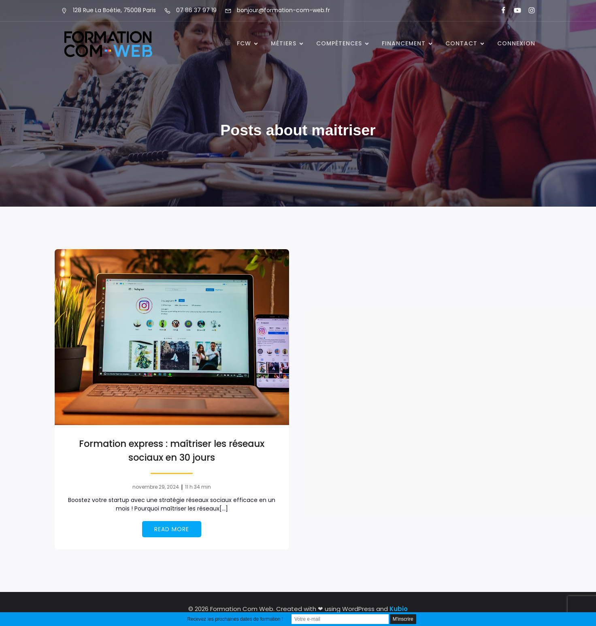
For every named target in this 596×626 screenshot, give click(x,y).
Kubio (399, 609)
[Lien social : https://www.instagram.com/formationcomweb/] (528, 10)
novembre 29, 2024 (155, 486)
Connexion (516, 43)
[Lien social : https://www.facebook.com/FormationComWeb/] (500, 10)
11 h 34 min (198, 486)
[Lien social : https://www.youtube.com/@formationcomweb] (514, 10)
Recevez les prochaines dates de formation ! (235, 619)
